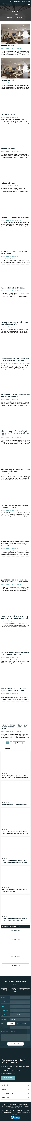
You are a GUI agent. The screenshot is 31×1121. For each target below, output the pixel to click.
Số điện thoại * (5, 1010)
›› (23, 743)
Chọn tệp (11, 1023)
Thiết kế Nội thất (7, 46)
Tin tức (19, 48)
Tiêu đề (3, 1027)
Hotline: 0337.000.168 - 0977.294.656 (11, 1070)
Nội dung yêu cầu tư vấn (8, 1031)
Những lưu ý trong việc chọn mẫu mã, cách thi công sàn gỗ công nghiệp (14, 727)
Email (2, 1006)
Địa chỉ (3, 1002)
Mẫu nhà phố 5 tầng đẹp (8, 1110)
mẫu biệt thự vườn (19, 1112)
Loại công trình (5, 1015)
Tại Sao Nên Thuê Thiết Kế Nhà (12, 288)
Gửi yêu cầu (15, 1044)
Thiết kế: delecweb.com (16, 1108)
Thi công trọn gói (8, 114)
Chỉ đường (8, 1078)
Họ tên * (3, 997)
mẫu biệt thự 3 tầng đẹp (22, 1110)
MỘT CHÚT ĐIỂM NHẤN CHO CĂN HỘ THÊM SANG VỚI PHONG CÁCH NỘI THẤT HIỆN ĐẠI (15, 433)
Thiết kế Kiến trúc (8, 149)
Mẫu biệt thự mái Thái (6, 1112)
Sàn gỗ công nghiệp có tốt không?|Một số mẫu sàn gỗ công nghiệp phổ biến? (15, 543)
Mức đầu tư (4, 1019)
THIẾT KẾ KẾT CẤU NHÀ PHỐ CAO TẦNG (15, 217)
